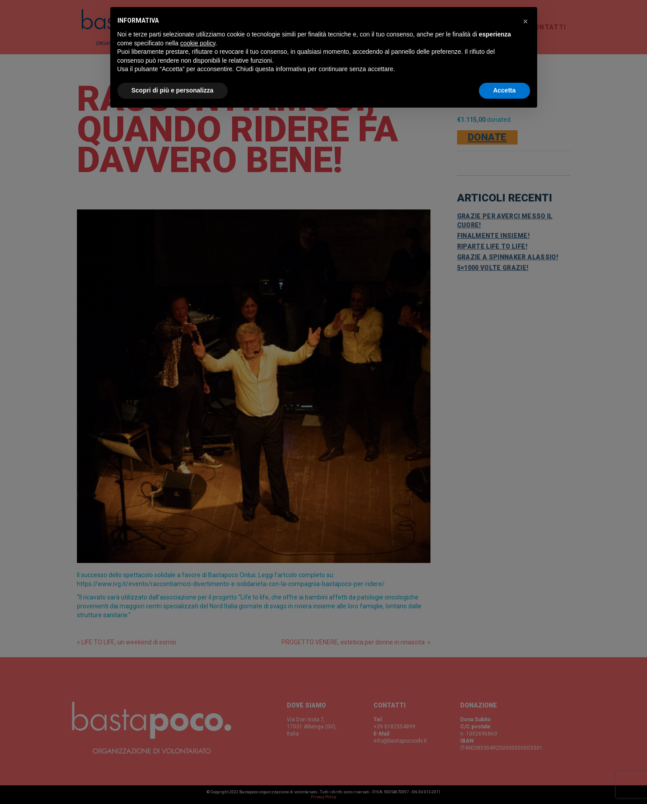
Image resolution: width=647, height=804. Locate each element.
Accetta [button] (504, 90)
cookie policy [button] (197, 43)
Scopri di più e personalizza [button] (172, 90)
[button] (525, 21)
